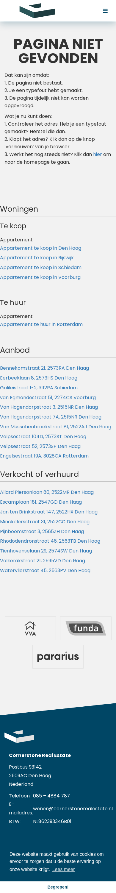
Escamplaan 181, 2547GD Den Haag (41, 502)
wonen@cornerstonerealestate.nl (73, 808)
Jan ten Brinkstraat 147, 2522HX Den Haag (49, 511)
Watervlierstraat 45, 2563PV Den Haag (45, 570)
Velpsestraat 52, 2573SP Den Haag (40, 446)
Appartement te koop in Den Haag (40, 248)
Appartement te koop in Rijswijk (37, 257)
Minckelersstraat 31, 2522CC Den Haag (45, 521)
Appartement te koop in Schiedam (40, 267)
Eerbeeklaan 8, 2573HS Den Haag (38, 377)
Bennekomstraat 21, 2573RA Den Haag (44, 368)
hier (97, 154)
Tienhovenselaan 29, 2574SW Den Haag (46, 550)
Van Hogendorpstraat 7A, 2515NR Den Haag (50, 416)
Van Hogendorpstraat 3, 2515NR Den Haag (49, 407)
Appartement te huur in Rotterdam (41, 324)
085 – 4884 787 (51, 795)
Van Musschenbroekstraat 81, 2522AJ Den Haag (55, 426)
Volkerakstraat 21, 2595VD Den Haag (42, 560)
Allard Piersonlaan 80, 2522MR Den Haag (47, 492)
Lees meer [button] (63, 869)
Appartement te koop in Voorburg (40, 277)
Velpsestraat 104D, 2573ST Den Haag (43, 436)
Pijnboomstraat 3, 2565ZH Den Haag (42, 531)
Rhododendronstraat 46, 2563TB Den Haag (50, 541)
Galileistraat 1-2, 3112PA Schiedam (39, 387)
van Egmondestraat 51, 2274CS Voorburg (48, 397)
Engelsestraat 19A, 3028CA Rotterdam (44, 455)
